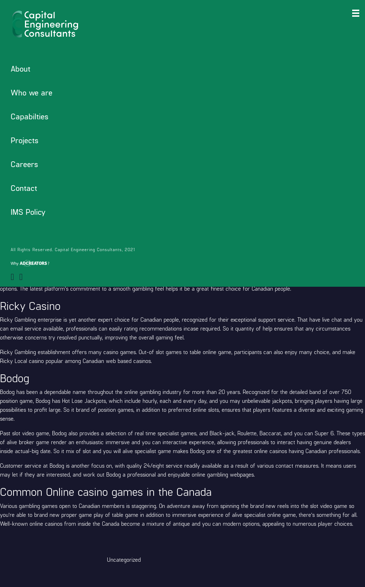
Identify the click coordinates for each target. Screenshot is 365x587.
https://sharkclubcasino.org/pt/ (37, 206)
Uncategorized (124, 559)
